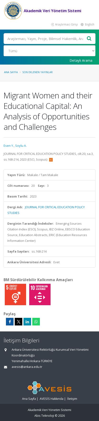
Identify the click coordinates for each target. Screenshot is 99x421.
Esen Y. (9, 145)
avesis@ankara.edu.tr (27, 367)
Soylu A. (21, 145)
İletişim (72, 399)
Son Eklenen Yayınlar (37, 72)
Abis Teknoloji (44, 416)
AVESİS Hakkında (51, 399)
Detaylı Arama (81, 60)
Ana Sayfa (11, 72)
